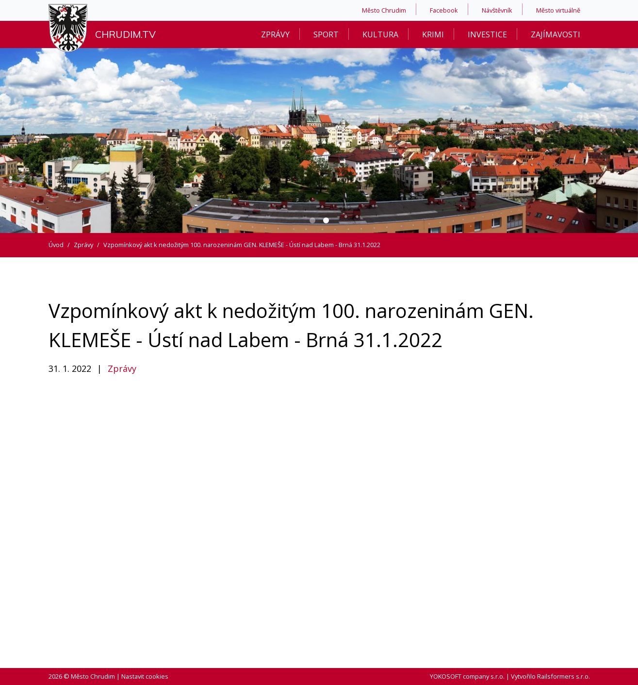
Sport (326, 34)
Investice (487, 34)
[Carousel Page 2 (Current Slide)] (326, 220)
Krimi (433, 34)
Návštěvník (497, 10)
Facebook (444, 10)
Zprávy (275, 34)
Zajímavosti (555, 34)
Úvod (56, 244)
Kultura (380, 34)
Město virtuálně (558, 10)
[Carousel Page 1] (312, 220)
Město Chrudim (384, 10)
